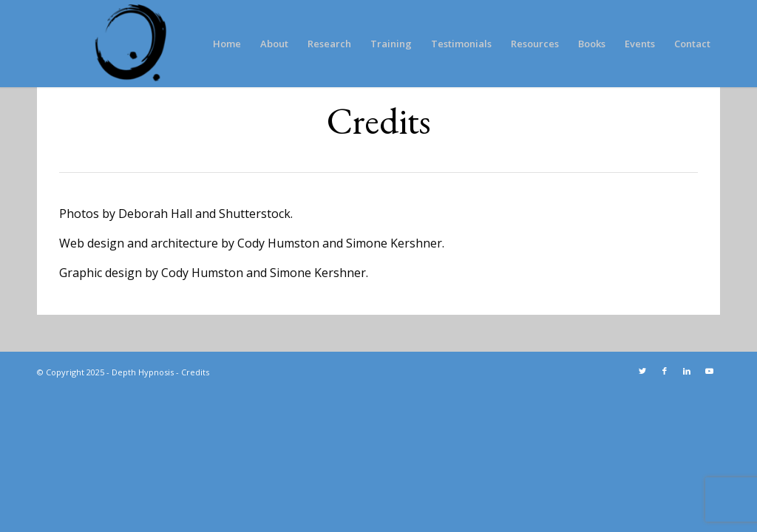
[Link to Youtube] (709, 371)
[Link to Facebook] (665, 371)
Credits (195, 372)
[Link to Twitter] (642, 371)
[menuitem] (227, 43)
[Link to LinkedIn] (687, 371)
